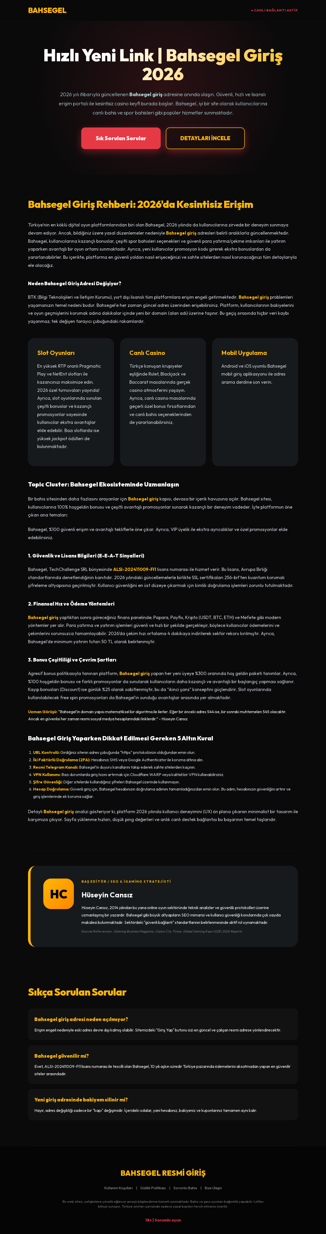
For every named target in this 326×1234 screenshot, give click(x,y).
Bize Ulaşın (213, 1188)
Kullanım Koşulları (118, 1188)
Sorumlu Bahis (185, 1188)
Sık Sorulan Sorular (121, 138)
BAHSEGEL (47, 10)
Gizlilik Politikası (153, 1188)
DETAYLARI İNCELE (205, 138)
